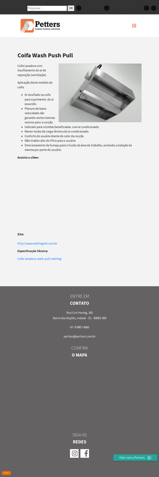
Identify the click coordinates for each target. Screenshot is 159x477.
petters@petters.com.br (80, 336)
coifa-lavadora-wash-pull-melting (39, 259)
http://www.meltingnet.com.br (37, 243)
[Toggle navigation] (134, 26)
